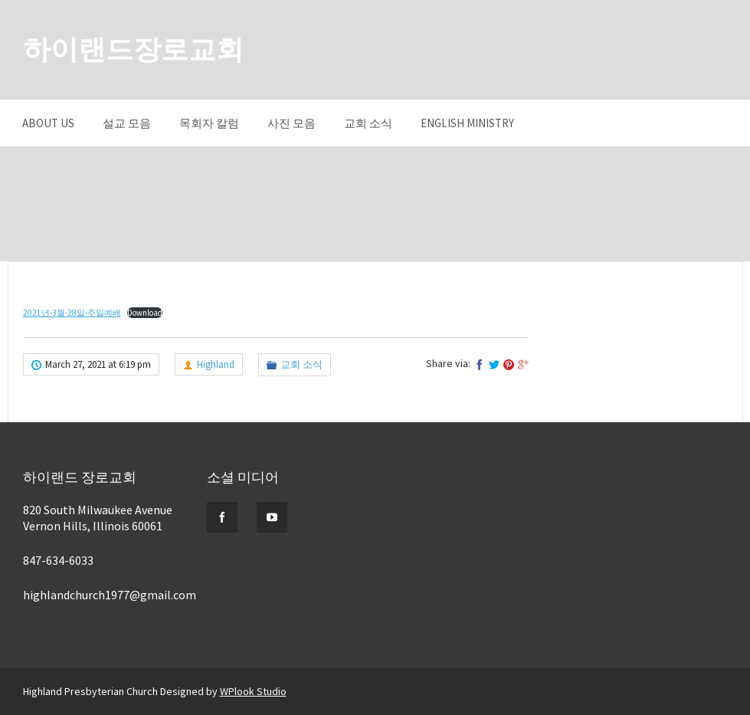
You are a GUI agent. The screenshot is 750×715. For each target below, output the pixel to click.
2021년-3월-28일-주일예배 (72, 312)
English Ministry (467, 123)
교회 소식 (368, 123)
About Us (48, 123)
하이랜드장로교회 (133, 49)
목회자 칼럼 (209, 123)
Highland (215, 364)
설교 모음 (127, 123)
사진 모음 (291, 123)
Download (144, 312)
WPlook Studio (253, 691)
